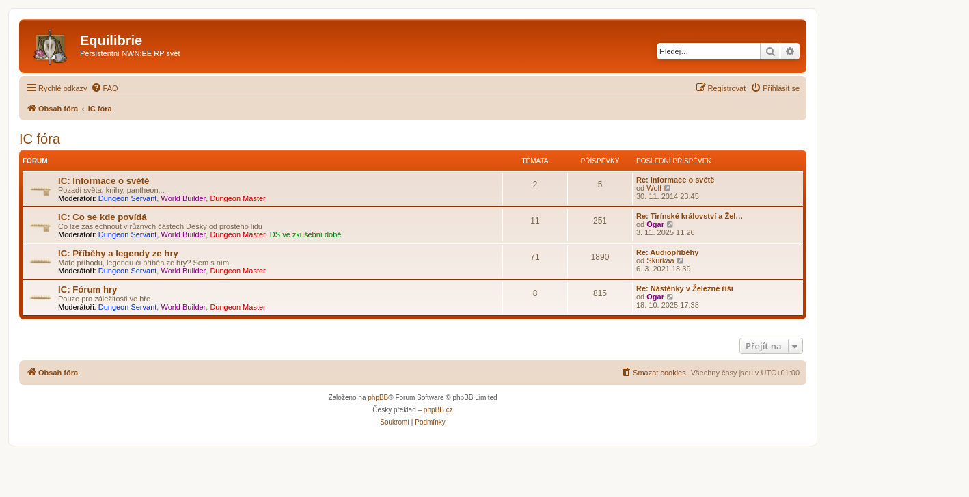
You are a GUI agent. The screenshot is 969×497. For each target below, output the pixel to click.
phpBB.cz (438, 410)
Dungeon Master (237, 198)
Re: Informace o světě (675, 180)
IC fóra (39, 138)
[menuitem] (104, 88)
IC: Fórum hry (87, 289)
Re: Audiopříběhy (667, 252)
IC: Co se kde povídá (102, 217)
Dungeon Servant (127, 198)
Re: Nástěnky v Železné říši (684, 288)
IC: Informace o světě (103, 181)
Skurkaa (660, 260)
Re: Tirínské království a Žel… (689, 216)
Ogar (655, 224)
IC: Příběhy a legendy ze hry (118, 253)
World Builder (183, 198)
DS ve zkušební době (306, 234)
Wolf (653, 188)
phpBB (378, 397)
